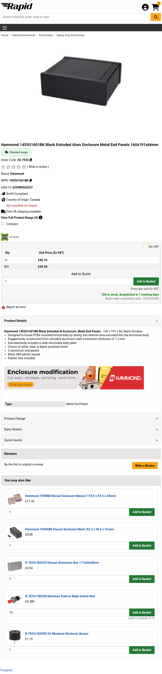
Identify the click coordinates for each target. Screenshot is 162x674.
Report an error (13, 307)
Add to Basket (146, 281)
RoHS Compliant (14, 193)
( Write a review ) (38, 166)
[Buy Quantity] (68, 281)
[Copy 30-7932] (30, 159)
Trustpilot (6, 670)
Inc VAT (81, 246)
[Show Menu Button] (5, 28)
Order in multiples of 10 (141, 618)
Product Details (15, 321)
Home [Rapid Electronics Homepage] (5, 35)
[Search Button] (156, 17)
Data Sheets (13, 429)
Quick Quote (13, 440)
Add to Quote (81, 274)
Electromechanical (24, 35)
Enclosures (46, 35)
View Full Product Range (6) (22, 217)
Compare (9, 224)
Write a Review (145, 465)
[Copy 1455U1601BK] (30, 180)
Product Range (15, 418)
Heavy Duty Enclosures (71, 35)
